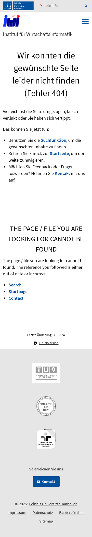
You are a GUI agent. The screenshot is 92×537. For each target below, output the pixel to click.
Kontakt (62, 173)
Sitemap (46, 521)
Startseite (59, 153)
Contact (16, 298)
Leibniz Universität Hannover (53, 503)
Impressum (17, 512)
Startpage (18, 291)
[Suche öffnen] (87, 6)
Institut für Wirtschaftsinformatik (37, 34)
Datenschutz (42, 512)
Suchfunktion (53, 140)
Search (15, 285)
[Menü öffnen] (85, 23)
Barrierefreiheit (72, 512)
